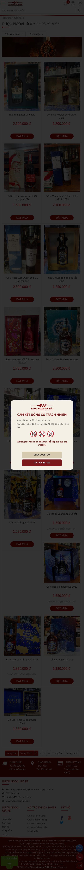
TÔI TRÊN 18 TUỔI (42, 463)
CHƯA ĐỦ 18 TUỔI (42, 455)
